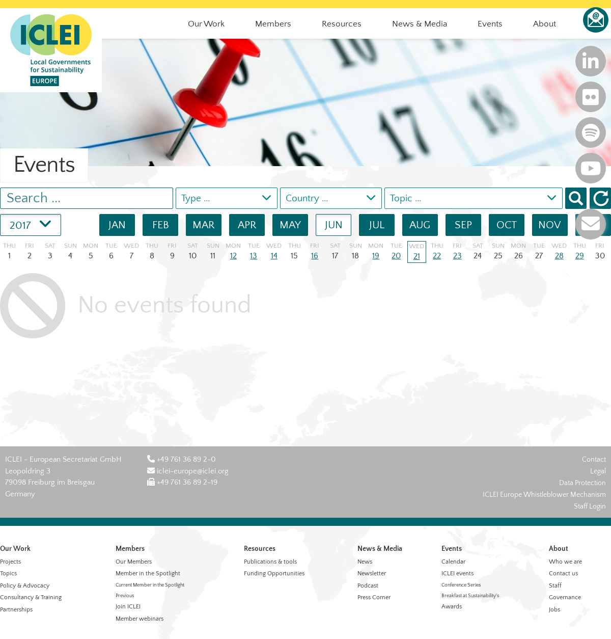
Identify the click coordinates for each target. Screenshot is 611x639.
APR (247, 225)
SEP (463, 225)
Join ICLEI (128, 606)
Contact (594, 460)
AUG (419, 225)
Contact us (563, 573)
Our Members (134, 561)
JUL (376, 225)
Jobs (554, 609)
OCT (506, 225)
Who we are (565, 561)
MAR (203, 225)
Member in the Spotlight (148, 573)
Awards (451, 606)
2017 (30, 223)
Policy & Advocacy (24, 585)
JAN (117, 225)
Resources (259, 549)
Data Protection (582, 483)
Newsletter (371, 573)
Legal (598, 471)
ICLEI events (457, 573)
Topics (8, 573)
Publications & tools (270, 561)
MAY (290, 225)
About (558, 549)
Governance (565, 597)
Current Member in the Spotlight (150, 585)
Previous (125, 596)
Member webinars (139, 619)
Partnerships (16, 609)
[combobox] (226, 198)
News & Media (379, 549)
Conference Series (461, 585)
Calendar (453, 561)
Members (130, 549)
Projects (10, 561)
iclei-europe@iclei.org (188, 471)
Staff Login (590, 506)
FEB (160, 225)
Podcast (367, 585)
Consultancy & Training (31, 597)
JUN (334, 225)
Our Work (15, 549)
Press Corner (374, 597)
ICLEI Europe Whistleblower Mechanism (544, 495)
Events (451, 549)
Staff (555, 585)
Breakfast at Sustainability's (470, 596)
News (364, 561)
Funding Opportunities (274, 573)
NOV (549, 225)
